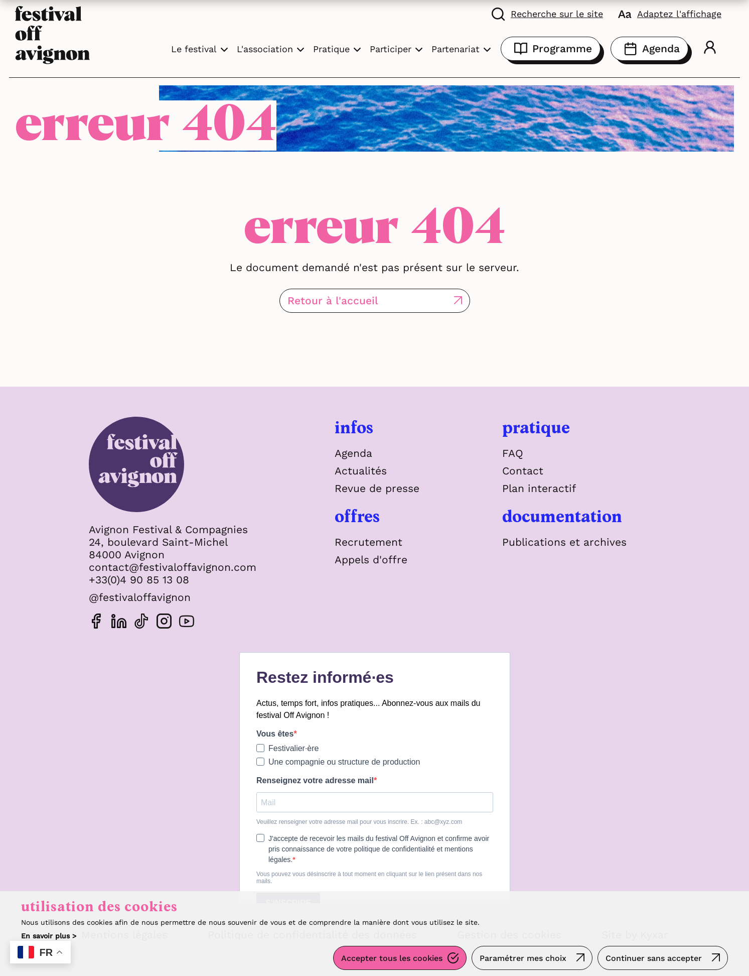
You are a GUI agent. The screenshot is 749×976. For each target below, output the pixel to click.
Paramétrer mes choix (523, 958)
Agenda (649, 48)
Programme (550, 48)
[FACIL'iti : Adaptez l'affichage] (669, 14)
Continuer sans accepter (654, 958)
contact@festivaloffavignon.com (172, 567)
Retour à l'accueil (332, 300)
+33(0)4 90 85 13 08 (139, 579)
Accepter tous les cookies (391, 958)
